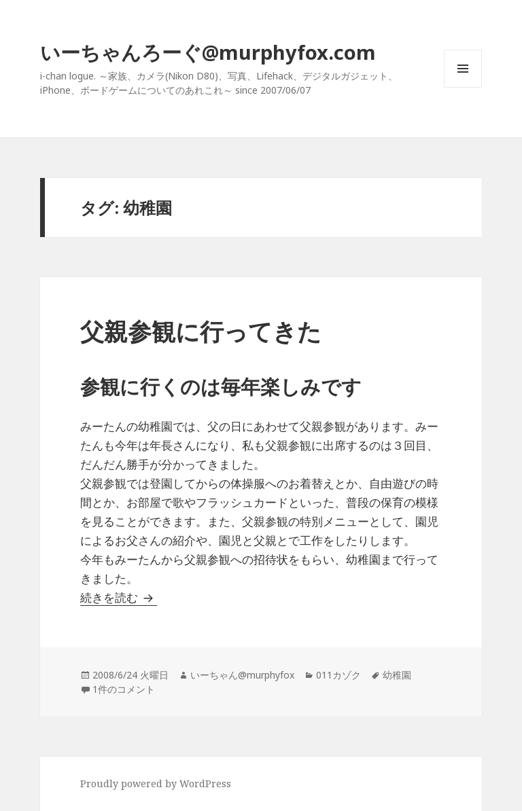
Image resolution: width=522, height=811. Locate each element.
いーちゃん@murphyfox (242, 674)
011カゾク (338, 674)
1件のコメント (123, 689)
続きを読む (118, 597)
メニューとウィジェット (463, 87)
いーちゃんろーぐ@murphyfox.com (208, 52)
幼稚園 (397, 674)
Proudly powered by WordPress (155, 783)
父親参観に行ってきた (200, 331)
